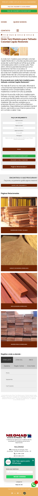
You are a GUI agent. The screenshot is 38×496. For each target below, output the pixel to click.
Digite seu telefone (19, 130)
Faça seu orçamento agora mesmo (19, 6)
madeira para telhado (20, 35)
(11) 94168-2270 (19, 456)
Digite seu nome (19, 120)
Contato (5, 31)
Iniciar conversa (20, 476)
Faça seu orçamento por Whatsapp (19, 11)
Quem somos (20, 22)
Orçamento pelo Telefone (19, 160)
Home (4, 22)
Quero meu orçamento (19, 185)
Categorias (11, 35)
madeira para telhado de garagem (29, 35)
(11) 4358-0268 (19, 453)
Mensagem (19, 135)
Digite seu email (19, 125)
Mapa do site (19, 484)
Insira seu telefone (12, 469)
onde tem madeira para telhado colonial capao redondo (5, 37)
